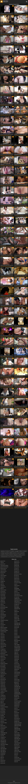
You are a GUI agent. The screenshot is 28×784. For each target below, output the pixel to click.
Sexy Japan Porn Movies (4, 620)
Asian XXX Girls (3, 602)
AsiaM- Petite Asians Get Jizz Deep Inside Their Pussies (21, 43)
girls (1, 296)
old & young (12, 276)
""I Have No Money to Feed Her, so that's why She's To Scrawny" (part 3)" (7, 43)
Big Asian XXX (3, 656)
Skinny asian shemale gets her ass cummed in (7, 184)
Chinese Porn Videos (17, 751)
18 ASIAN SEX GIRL (17, 692)
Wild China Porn (16, 561)
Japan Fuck (2, 701)
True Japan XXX (3, 695)
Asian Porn (2, 578)
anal (27, 115)
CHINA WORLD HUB (17, 738)
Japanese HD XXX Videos (4, 566)
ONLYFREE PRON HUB (17, 602)
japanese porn (16, 605)
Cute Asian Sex (3, 669)
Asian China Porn (17, 666)
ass (8, 195)
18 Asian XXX (3, 637)
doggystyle (19, 195)
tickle (7, 554)
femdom (11, 336)
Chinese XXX (16, 753)
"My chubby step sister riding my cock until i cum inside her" (21, 275)
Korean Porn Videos (4, 722)
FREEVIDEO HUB (16, 696)
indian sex (23, 306)
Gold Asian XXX (16, 706)
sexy (4, 74)
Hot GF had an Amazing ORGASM (19, 174)
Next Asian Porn (16, 572)
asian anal (16, 145)
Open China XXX (16, 592)
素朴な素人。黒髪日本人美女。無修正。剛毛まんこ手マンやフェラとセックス (21, 33)
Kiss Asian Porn (3, 728)
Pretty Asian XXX (16, 585)
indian (4, 54)
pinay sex (12, 356)
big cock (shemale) (23, 386)
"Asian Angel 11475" (3, 174)
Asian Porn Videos (3, 589)
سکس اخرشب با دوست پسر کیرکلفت (5, 496)
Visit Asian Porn (3, 682)
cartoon (18, 427)
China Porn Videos (3, 631)
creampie (17, 54)
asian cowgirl (22, 115)
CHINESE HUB (16, 748)
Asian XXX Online (3, 569)
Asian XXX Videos (17, 636)
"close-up (15, 427)
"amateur (1, 24)
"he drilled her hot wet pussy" (19, 214)
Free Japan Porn (16, 604)
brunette (24, 235)
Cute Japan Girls (3, 598)
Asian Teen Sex (16, 663)
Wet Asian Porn (3, 760)
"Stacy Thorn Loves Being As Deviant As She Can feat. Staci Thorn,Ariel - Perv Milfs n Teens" (21, 476)
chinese (19, 145)
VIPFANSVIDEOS (3, 753)
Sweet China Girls (3, 740)
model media (18, 356)
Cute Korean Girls (17, 760)
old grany (15, 554)
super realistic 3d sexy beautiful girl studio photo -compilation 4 (7, 144)
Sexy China (2, 735)
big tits (4, 497)
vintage (2, 552)
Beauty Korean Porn (4, 568)
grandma (7, 552)
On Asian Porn (16, 568)
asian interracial (6, 14)
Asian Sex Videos (17, 620)
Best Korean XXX (3, 679)
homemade (20, 64)
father (21, 551)
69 (26, 457)
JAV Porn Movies (3, 696)
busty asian (11, 14)
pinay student (16, 407)
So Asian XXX (3, 738)
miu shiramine (12, 556)
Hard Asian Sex (16, 712)
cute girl (5, 286)
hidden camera (24, 276)
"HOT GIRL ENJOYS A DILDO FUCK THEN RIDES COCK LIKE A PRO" (7, 83)
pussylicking (10, 165)
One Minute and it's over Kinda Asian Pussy (7, 13)
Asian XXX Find (16, 627)
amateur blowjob (4, 376)
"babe (15, 477)
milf (20, 54)
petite (4, 34)
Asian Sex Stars (16, 615)
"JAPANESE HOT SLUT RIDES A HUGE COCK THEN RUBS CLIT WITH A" (7, 214)
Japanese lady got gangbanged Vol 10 (6, 466)
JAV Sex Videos (3, 711)
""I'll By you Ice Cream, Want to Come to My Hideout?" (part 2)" (21, 204)
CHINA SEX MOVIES (17, 735)
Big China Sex (3, 675)
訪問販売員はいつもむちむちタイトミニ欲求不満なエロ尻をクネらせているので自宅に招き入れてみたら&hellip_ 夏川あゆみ (7, 164)
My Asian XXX (3, 705)
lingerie (6, 145)
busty (1, 366)
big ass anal (10, 346)
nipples (20, 165)
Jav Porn (2, 724)
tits (22, 165)
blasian (1, 457)
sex (14, 34)
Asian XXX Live (3, 605)
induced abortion (4, 556)
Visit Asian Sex (3, 754)
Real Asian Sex (16, 563)
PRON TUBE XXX (3, 750)
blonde (17, 397)
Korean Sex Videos (4, 719)
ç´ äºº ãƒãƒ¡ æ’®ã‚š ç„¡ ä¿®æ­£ (12, 235)
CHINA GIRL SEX (16, 683)
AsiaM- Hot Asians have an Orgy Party (20, 355)
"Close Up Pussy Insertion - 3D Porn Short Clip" (21, 426)
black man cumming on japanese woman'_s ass (7, 134)
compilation (16, 115)
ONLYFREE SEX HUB (17, 589)
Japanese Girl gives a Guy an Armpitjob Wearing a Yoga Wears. (7, 285)
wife (12, 54)
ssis (18, 552)
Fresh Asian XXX (3, 640)
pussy (15, 54)
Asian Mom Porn (16, 675)
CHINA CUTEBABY (17, 644)
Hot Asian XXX (3, 601)
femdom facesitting (7, 336)
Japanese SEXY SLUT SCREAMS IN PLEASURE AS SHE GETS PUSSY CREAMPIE (21, 194)
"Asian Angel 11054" (17, 83)
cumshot (21, 24)
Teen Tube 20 (3, 745)
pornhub (20, 407)
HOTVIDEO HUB (16, 685)
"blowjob (1, 326)
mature (20, 14)
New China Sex (16, 569)
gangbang (13, 467)
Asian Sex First (3, 662)
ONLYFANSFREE (16, 588)
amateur (19, 34)
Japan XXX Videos (3, 615)
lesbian (15, 256)
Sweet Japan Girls (3, 741)
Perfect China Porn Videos (18, 595)
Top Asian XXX (3, 747)
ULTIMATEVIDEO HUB (4, 732)
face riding (2, 336)
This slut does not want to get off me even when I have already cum (7, 154)
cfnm (7, 286)
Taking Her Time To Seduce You (5, 295)
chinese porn (3, 634)
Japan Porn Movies (3, 628)
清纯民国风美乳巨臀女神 (18, 154)
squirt (4, 417)
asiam (15, 356)
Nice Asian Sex (16, 575)
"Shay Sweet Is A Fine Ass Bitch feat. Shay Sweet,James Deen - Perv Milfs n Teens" (7, 325)
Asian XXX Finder (3, 667)
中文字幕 (12, 551)
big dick (6, 497)
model (27, 397)
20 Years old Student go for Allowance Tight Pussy (21, 406)
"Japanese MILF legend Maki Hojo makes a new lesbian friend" (7, 265)
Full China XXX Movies (17, 701)
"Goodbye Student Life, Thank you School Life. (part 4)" (7, 275)
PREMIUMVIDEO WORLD (18, 600)
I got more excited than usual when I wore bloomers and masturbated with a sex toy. (21, 295)
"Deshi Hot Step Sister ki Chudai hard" (6, 53)
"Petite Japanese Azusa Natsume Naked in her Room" (21, 164)
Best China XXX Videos (4, 607)
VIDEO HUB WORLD (3, 748)
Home (14, 781)
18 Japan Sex (16, 653)
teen (9, 24)
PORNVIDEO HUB (16, 598)
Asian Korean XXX (3, 644)
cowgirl (19, 115)
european (9, 155)
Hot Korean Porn (16, 719)
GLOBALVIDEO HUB (17, 686)
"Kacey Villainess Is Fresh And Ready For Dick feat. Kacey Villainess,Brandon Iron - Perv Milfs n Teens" (7, 446)
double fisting (18, 556)
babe (20, 44)
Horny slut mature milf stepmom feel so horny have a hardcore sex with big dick (7, 204)
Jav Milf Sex (2, 715)
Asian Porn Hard (3, 650)
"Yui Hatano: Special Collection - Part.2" (6, 255)
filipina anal (6, 356)
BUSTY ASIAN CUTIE (17, 325)
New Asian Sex (3, 608)
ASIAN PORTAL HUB (17, 624)
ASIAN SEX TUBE (16, 618)
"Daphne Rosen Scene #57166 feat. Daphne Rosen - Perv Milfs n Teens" (21, 396)
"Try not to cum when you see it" (19, 446)
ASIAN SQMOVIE (16, 607)
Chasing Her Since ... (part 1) (4, 63)
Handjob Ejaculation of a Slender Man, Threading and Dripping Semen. (21, 335)
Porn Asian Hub (16, 597)
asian (26, 14)
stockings (15, 14)
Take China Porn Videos (4, 744)
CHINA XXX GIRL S (17, 740)
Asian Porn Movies (3, 575)
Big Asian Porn (16, 682)
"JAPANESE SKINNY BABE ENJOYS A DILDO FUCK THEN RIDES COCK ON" (21, 506)
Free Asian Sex (16, 689)
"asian (1, 54)
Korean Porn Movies (4, 727)
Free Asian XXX (3, 594)
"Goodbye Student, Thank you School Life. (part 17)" (21, 73)
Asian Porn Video (17, 680)
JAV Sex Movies (3, 666)
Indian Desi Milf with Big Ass (18, 63)
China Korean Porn (3, 673)
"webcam (15, 165)
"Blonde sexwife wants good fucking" (20, 436)
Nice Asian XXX (16, 576)
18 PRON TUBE (16, 659)
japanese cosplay (13, 286)
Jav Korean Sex (3, 712)
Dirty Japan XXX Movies (17, 722)
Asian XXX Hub (3, 595)
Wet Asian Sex (3, 761)
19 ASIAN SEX (16, 662)
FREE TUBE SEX (16, 695)
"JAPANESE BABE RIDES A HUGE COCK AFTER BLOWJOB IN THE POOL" (21, 365)
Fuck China (2, 574)
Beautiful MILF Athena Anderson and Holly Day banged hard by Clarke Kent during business (7, 104)
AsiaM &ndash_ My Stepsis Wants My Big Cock (7, 94)
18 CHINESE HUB (16, 650)
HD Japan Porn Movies (4, 663)
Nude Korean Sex (17, 581)
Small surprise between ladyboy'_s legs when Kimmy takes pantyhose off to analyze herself (7, 436)
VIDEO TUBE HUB (3, 751)
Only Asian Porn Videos (4, 654)
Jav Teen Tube (3, 714)
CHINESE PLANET (16, 750)
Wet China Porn (3, 653)
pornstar (22, 44)
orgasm (22, 175)
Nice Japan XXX (3, 672)
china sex (15, 155)
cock (7, 195)
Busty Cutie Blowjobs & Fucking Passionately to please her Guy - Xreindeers (7, 365)
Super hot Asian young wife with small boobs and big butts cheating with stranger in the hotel (7, 33)
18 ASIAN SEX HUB (17, 647)
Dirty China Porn (16, 744)
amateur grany (21, 554)
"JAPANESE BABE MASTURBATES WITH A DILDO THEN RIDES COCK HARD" (7, 396)
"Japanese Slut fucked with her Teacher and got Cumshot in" (7, 305)
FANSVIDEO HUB (16, 721)
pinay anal (2, 356)
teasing (7, 296)
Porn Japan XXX (3, 649)
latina (12, 155)
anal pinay (9, 356)
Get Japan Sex (3, 581)
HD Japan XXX (16, 715)
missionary (2, 14)
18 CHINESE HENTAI (17, 649)
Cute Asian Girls (16, 757)
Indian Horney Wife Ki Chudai (18, 305)
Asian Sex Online (3, 657)
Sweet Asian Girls (3, 646)
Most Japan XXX (3, 709)
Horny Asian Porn (17, 718)
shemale (10, 185)
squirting (6, 165)
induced (10, 554)
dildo (1, 437)
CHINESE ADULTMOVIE (17, 725)
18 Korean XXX (3, 685)
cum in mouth (23, 397)
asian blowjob (9, 376)
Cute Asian (16, 755)
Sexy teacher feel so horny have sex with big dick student (7, 194)
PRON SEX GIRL (16, 565)
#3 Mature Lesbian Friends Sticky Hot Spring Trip (21, 255)
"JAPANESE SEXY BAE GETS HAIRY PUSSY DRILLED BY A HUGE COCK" (21, 134)
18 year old (9, 54)
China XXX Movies (3, 688)
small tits (3, 554)
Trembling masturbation (18, 13)
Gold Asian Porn (16, 705)
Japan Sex (2, 588)
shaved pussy (23, 195)
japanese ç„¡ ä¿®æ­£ (3, 235)
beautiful (10, 145)
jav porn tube (3, 670)
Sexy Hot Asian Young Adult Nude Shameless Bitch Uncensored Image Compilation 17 (21, 224)
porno (23, 407)
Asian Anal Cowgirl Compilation (19, 114)
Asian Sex (2, 582)
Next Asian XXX (3, 572)
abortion (15, 552)
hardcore (6, 24)
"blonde (1, 447)
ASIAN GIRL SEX (16, 669)
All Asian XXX (3, 617)
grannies (22, 552)
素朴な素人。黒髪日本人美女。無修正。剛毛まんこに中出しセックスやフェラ (21, 345)
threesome (13, 74)
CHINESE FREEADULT (17, 742)
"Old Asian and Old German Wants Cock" (6, 426)
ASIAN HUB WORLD (17, 672)
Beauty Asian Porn (17, 640)
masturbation (23, 14)
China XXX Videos (3, 689)
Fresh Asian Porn (3, 614)
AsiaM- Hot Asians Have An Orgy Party (6, 224)
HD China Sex (16, 714)
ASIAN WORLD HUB (17, 623)
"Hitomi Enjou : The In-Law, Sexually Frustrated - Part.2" (21, 184)
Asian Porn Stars (16, 679)
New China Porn (16, 566)
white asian (16, 467)
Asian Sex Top (16, 617)
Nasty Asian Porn (3, 592)
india (26, 306)
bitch (4, 165)
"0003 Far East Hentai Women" (19, 104)
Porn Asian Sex (3, 624)
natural (3, 296)
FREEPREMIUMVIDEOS (17, 693)
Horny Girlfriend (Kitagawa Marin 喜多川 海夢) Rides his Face (7, 335)
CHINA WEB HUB (16, 737)
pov (10, 44)
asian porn (16, 670)
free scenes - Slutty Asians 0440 (5, 114)
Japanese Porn (3, 561)
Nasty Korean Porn (3, 571)
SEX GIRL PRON (3, 734)
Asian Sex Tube (3, 611)
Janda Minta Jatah (3, 245)
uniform (6, 64)
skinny (10, 34)
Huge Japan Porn (3, 587)
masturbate (16, 175)
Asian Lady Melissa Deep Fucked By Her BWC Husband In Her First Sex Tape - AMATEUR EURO (21, 456)
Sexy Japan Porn (3, 737)
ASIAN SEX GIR (16, 611)
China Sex (15, 731)
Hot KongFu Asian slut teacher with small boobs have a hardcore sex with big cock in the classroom (21, 285)
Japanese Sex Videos (4, 627)
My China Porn (3, 699)
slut (17, 14)
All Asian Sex (2, 692)
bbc (25, 326)
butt (21, 296)
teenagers (9, 497)
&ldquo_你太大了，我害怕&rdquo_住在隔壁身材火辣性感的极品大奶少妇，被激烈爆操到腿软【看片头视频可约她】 (21, 94)
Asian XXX (2, 621)
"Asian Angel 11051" (17, 23)
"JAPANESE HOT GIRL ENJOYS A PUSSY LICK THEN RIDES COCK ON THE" (21, 486)
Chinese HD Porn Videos (4, 565)
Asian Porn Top (3, 643)
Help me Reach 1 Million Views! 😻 (19, 466)
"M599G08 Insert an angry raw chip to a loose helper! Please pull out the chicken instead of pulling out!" (21, 124)
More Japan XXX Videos (4, 630)
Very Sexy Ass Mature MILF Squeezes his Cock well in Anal (7, 345)
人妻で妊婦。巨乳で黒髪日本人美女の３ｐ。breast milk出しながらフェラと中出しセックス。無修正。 (7, 73)
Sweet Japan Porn (3, 742)
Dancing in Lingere (3, 456)
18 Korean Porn (16, 654)
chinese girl (19, 155)
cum (2, 135)
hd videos (6, 54)
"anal (15, 397)
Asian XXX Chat (3, 686)
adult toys (19, 175)
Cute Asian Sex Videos (17, 758)
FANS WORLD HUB (17, 688)
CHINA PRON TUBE (17, 728)
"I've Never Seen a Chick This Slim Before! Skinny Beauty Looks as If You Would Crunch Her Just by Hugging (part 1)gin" (21, 416)
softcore (10, 296)
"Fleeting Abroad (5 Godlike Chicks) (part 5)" (7, 124)
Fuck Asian (16, 699)
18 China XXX (3, 585)
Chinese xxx (16, 754)
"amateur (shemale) (17, 386)
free (9, 115)
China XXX (2, 562)
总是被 (15, 144)
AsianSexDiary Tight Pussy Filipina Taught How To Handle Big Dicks (21, 315)
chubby (3, 145)
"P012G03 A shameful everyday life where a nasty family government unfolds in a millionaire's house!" (7, 406)
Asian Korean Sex (17, 673)
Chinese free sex (17, 745)
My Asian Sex (3, 708)
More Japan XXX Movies (4, 706)
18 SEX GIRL (16, 660)
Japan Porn (2, 757)
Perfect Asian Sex (17, 594)
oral (9, 417)
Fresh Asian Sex (16, 698)
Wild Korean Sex (16, 562)
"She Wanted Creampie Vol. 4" (5, 23)
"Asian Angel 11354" (3, 315)
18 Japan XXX (3, 600)
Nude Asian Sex (16, 578)
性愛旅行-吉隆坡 (2, 416)
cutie (5, 366)
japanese (11, 24)
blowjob (18, 24)
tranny (7, 185)
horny (4, 457)
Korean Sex (2, 579)
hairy (23, 24)
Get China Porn (3, 659)
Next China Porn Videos (18, 574)
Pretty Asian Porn (17, 601)
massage (16, 551)
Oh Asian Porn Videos (17, 582)
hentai (4, 115)
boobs (19, 225)
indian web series (19, 306)
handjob (1, 165)
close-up (6, 84)
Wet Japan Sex (3, 683)
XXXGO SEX (16, 761)
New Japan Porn (16, 571)
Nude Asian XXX (16, 579)
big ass (25, 64)
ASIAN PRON (16, 641)
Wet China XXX (3, 763)
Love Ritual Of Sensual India (4, 486)
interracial (5, 135)
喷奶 (11, 552)
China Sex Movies (17, 734)
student (9, 64)
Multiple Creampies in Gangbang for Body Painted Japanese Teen (21, 496)
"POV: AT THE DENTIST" (4, 476)
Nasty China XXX (3, 698)
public (8, 417)
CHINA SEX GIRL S (17, 732)
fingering (22, 34)
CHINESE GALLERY (17, 747)
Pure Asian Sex (3, 591)
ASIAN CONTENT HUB (17, 667)
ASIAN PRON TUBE (17, 608)
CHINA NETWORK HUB (17, 724)
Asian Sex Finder (3, 597)
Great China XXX (16, 709)
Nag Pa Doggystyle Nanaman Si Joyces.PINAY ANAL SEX (7, 355)
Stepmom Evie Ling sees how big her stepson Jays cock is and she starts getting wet (21, 265)
